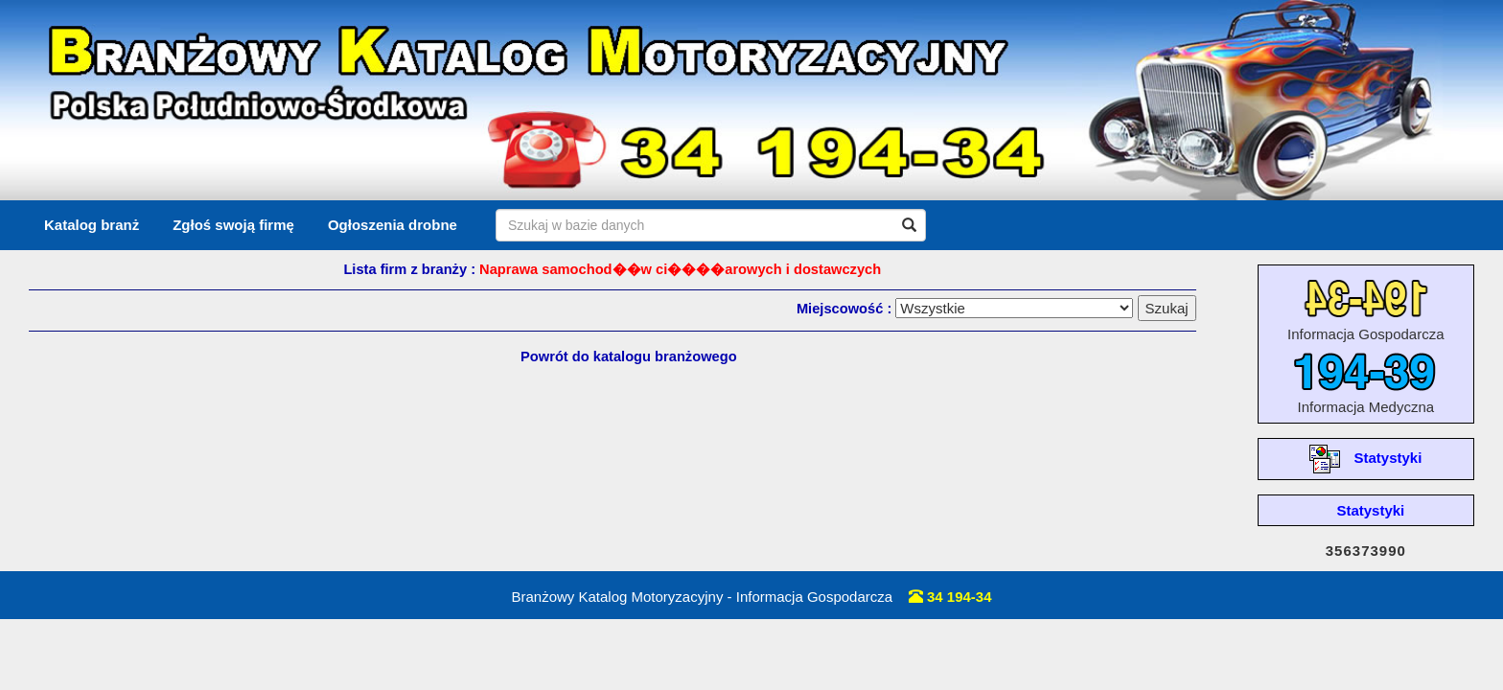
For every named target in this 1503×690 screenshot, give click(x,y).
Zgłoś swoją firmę (233, 225)
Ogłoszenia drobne (392, 225)
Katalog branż (91, 225)
